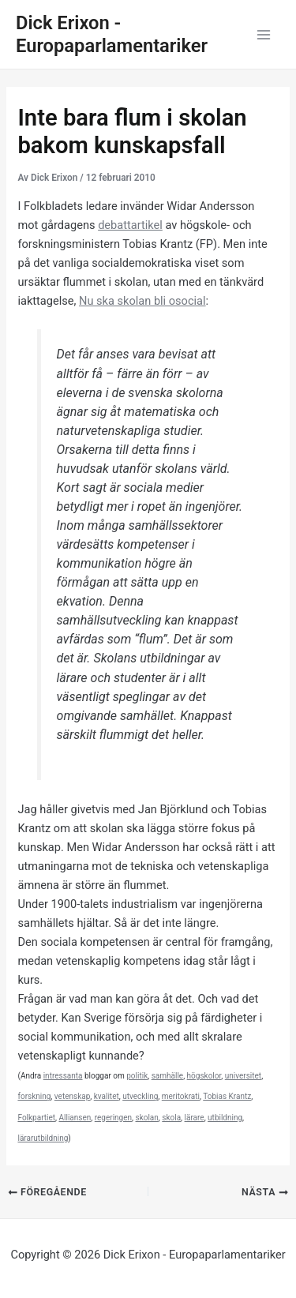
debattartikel (130, 225)
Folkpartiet (36, 1117)
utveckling (140, 1096)
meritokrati (181, 1096)
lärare (194, 1117)
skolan (147, 1117)
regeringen (113, 1117)
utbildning (225, 1117)
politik (137, 1075)
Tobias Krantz (227, 1096)
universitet (243, 1075)
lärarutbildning (42, 1138)
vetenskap (72, 1096)
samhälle (167, 1075)
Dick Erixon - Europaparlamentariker (112, 34)
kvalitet (106, 1096)
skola (171, 1117)
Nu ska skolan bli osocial (142, 301)
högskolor (204, 1075)
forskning (34, 1096)
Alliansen (75, 1117)
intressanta (63, 1075)
